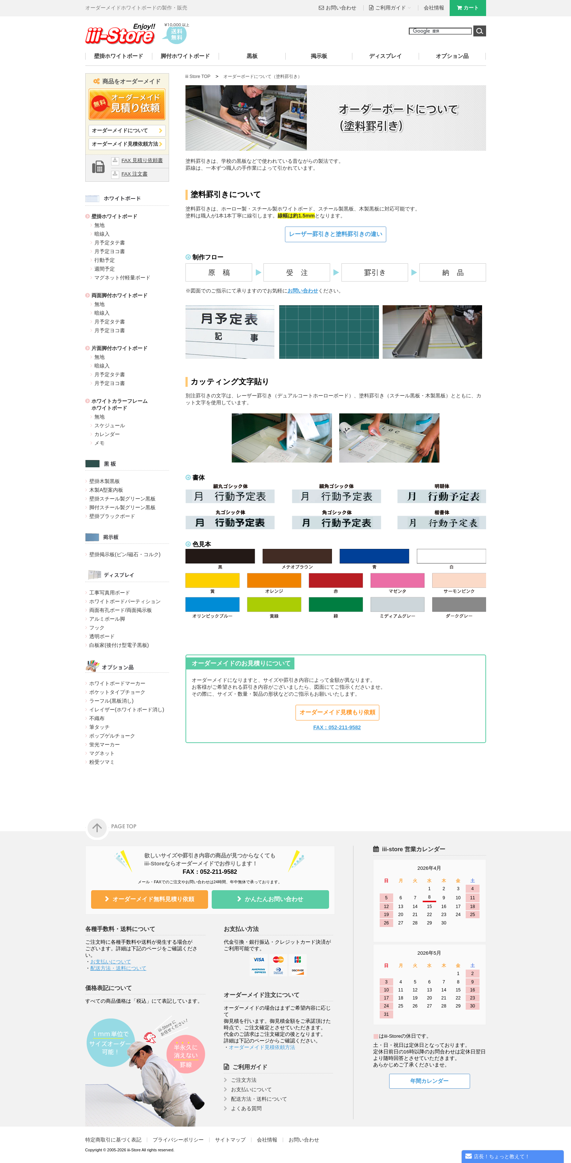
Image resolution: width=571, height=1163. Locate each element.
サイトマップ (230, 1140)
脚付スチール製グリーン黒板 (122, 507)
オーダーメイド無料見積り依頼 (153, 899)
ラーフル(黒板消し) (111, 701)
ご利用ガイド (249, 1067)
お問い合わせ (341, 8)
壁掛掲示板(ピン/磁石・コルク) (124, 554)
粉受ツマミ (102, 762)
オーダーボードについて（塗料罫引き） (262, 76)
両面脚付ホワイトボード (119, 295)
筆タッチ (99, 727)
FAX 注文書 (135, 174)
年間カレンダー (429, 1081)
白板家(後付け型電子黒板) (119, 645)
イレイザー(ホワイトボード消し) (126, 709)
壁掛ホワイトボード (118, 56)
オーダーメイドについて (120, 130)
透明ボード (102, 636)
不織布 (97, 718)
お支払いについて (110, 961)
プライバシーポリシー (178, 1140)
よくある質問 (246, 1108)
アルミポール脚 (107, 619)
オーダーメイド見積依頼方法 (125, 144)
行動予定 (104, 260)
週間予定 (104, 269)
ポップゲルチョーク (112, 736)
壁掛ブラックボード (112, 516)
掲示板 (319, 56)
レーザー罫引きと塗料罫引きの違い (335, 234)
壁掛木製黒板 (104, 481)
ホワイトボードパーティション (125, 601)
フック (97, 627)
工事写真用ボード (109, 593)
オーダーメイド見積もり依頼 (337, 712)
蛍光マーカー (104, 744)
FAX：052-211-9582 (337, 727)
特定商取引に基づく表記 (113, 1140)
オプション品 (452, 56)
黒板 (252, 56)
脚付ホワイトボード (185, 56)
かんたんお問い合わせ (274, 899)
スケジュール (109, 425)
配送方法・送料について (118, 968)
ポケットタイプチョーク (117, 692)
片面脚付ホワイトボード (119, 348)
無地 (99, 225)
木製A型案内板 (106, 490)
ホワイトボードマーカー (117, 683)
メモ (99, 443)
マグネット (102, 753)
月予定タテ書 (109, 242)
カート (471, 8)
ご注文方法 (244, 1080)
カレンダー (107, 434)
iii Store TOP (198, 76)
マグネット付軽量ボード (122, 277)
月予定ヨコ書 (109, 251)
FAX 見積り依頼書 (142, 160)
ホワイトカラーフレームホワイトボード (119, 404)
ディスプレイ (385, 56)
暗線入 (102, 234)
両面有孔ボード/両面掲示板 (120, 610)
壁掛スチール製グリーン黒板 (122, 499)
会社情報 (434, 8)
